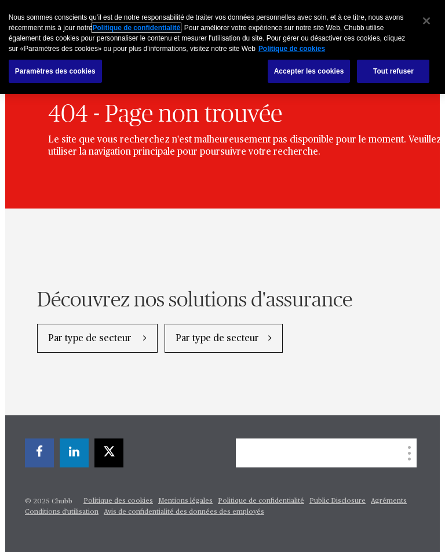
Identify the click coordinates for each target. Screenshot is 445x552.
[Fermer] (426, 21)
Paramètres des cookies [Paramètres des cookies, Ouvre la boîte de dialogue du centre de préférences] (55, 71)
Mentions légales (185, 501)
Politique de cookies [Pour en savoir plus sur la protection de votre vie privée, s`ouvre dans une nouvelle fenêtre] (291, 49)
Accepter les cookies (309, 71)
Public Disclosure (337, 501)
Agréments (389, 501)
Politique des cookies (118, 501)
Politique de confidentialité (261, 501)
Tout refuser (393, 71)
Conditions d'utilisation (62, 512)
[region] (222, 47)
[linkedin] (74, 452)
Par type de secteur (91, 338)
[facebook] (39, 452)
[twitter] (108, 452)
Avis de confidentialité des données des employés (184, 512)
